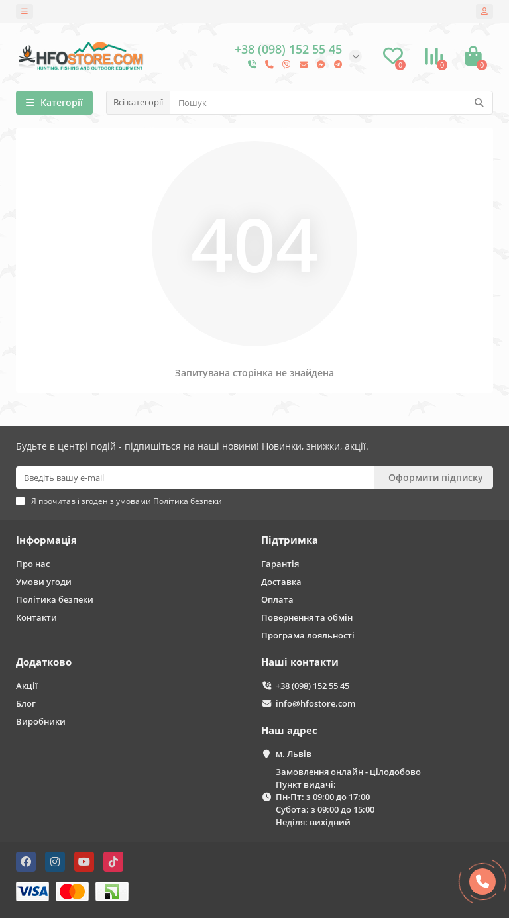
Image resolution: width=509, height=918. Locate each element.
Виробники (41, 721)
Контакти (36, 617)
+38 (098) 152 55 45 (312, 685)
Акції (27, 685)
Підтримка (289, 540)
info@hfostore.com (315, 703)
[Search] (331, 103)
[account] (484, 11)
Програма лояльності (308, 635)
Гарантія (280, 564)
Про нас (33, 564)
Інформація (46, 540)
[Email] (195, 477)
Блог (26, 703)
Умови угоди (44, 581)
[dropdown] (24, 11)
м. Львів (293, 754)
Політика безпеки (54, 599)
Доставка (281, 581)
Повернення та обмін (307, 617)
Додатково (44, 662)
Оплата (277, 599)
